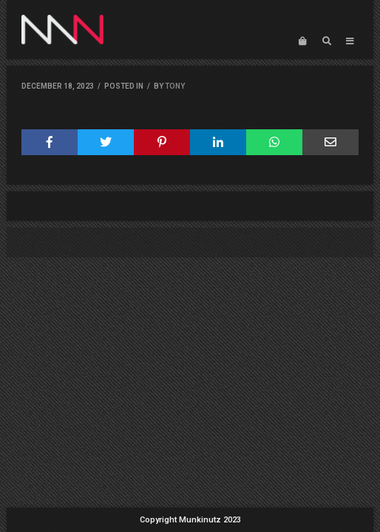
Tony (175, 86)
